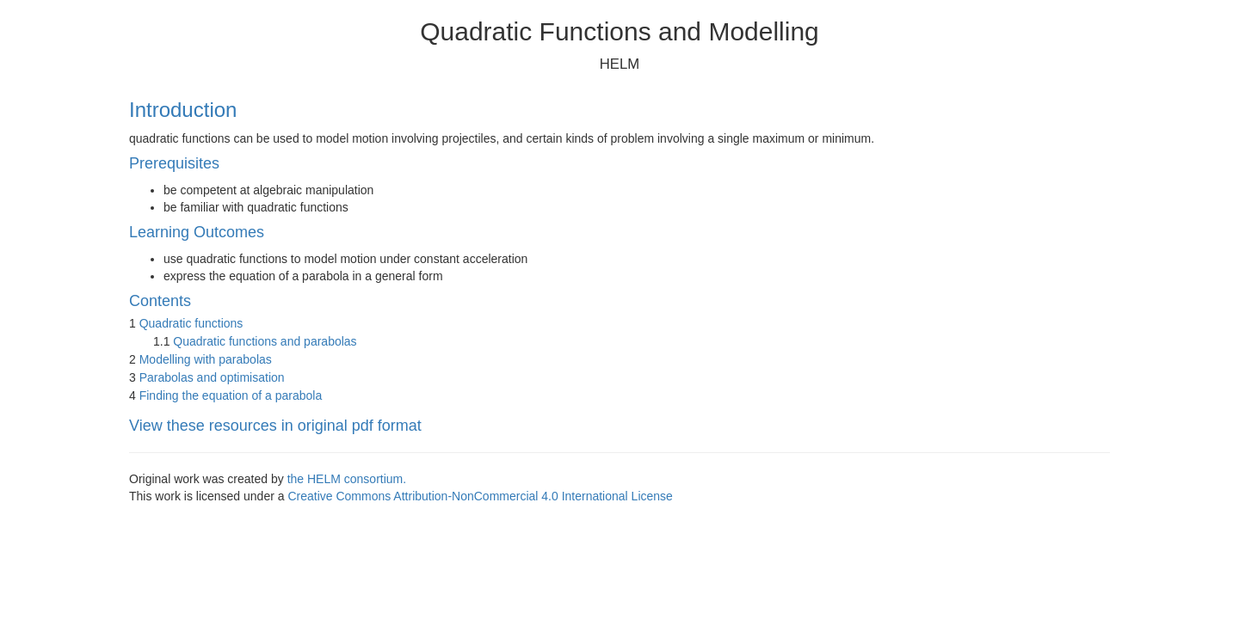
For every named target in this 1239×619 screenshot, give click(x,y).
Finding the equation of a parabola (231, 395)
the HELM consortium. (347, 479)
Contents (160, 301)
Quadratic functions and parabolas (264, 341)
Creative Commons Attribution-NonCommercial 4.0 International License (479, 496)
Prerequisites (174, 163)
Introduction (183, 109)
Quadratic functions (191, 323)
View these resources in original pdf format (275, 425)
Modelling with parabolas (205, 359)
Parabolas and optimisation (212, 377)
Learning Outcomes (196, 232)
